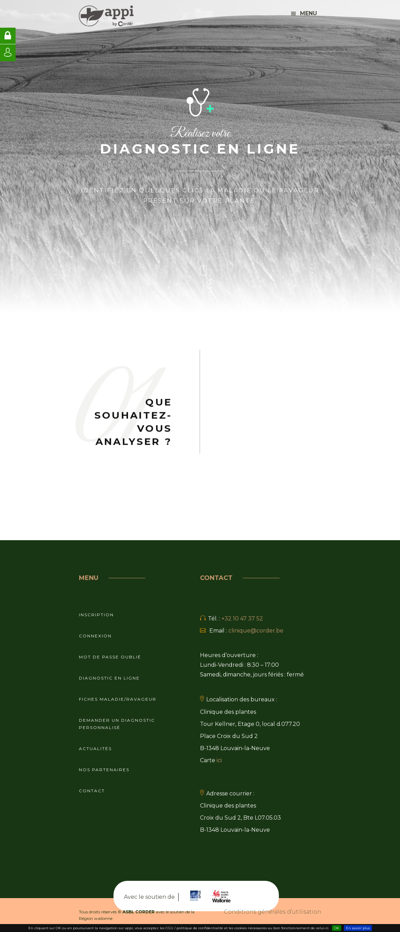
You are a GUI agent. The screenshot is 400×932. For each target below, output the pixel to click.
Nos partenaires (104, 769)
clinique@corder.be (255, 630)
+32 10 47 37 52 (242, 618)
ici (219, 760)
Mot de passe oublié (110, 656)
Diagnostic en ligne (109, 678)
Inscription (96, 614)
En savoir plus (358, 928)
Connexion (95, 635)
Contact (92, 790)
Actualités (95, 748)
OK (336, 928)
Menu (304, 13)
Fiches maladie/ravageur (117, 699)
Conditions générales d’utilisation (272, 911)
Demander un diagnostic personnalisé (117, 724)
